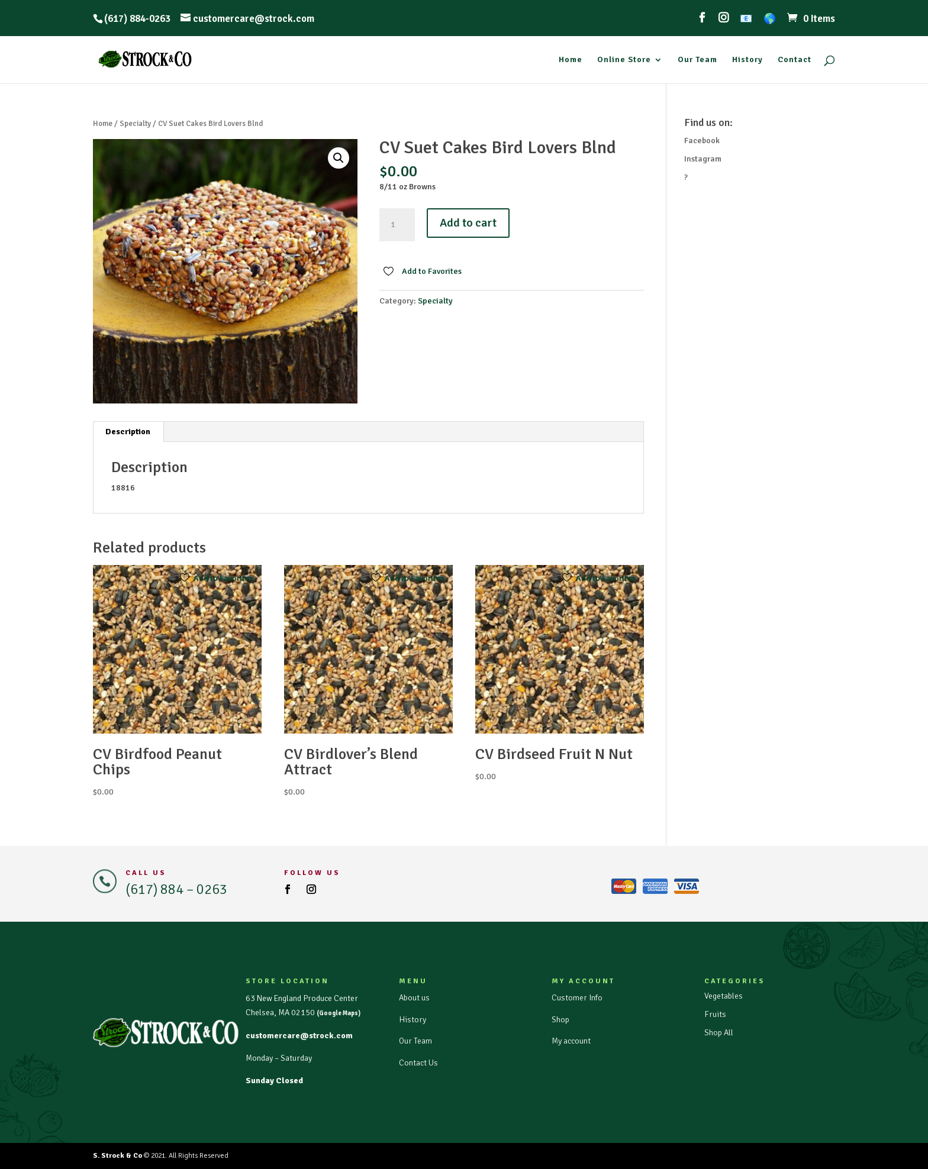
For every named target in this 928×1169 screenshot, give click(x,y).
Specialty (135, 123)
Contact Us (418, 1063)
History (747, 60)
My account (571, 1041)
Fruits (715, 1014)
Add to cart (468, 222)
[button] (338, 158)
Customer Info (577, 998)
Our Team (697, 60)
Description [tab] (127, 432)
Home (570, 60)
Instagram (702, 159)
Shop (560, 1020)
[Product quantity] (397, 224)
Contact (794, 60)
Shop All (718, 1033)
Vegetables (723, 996)
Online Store (624, 60)
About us (414, 998)
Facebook (702, 140)
